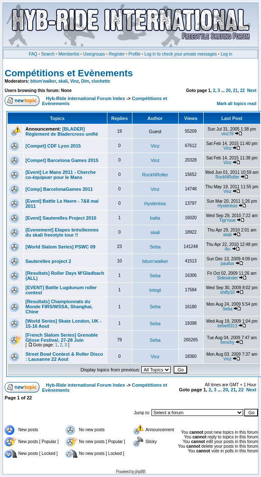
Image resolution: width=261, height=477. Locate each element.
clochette (101, 81)
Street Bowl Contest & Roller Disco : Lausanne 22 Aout (64, 356)
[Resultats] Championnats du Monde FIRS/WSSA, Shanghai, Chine (59, 306)
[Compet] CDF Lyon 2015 (53, 145)
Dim (85, 81)
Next (251, 90)
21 (235, 90)
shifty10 (227, 292)
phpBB (140, 471)
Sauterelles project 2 (48, 261)
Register (116, 54)
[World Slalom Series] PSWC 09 (60, 246)
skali (62, 81)
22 (242, 90)
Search (48, 54)
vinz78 (227, 133)
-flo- (227, 249)
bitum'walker (43, 81)
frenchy (227, 342)
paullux (227, 263)
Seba (155, 246)
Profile (134, 54)
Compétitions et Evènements (69, 73)
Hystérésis (155, 203)
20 (228, 90)
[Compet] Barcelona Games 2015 (61, 160)
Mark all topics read (236, 103)
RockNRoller (155, 174)
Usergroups (94, 54)
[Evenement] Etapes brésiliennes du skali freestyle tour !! (61, 232)
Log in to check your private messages (180, 54)
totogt (155, 290)
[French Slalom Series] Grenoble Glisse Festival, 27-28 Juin (61, 337)
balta (155, 217)
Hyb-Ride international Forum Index (85, 98)
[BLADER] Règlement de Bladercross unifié (61, 131)
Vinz (74, 81)
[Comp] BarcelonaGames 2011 (59, 189)
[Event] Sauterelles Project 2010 (60, 217)
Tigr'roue (227, 220)
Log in (226, 54)
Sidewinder (227, 278)
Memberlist (69, 54)
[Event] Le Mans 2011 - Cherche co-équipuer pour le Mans (60, 175)
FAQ (33, 54)
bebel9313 (228, 326)
